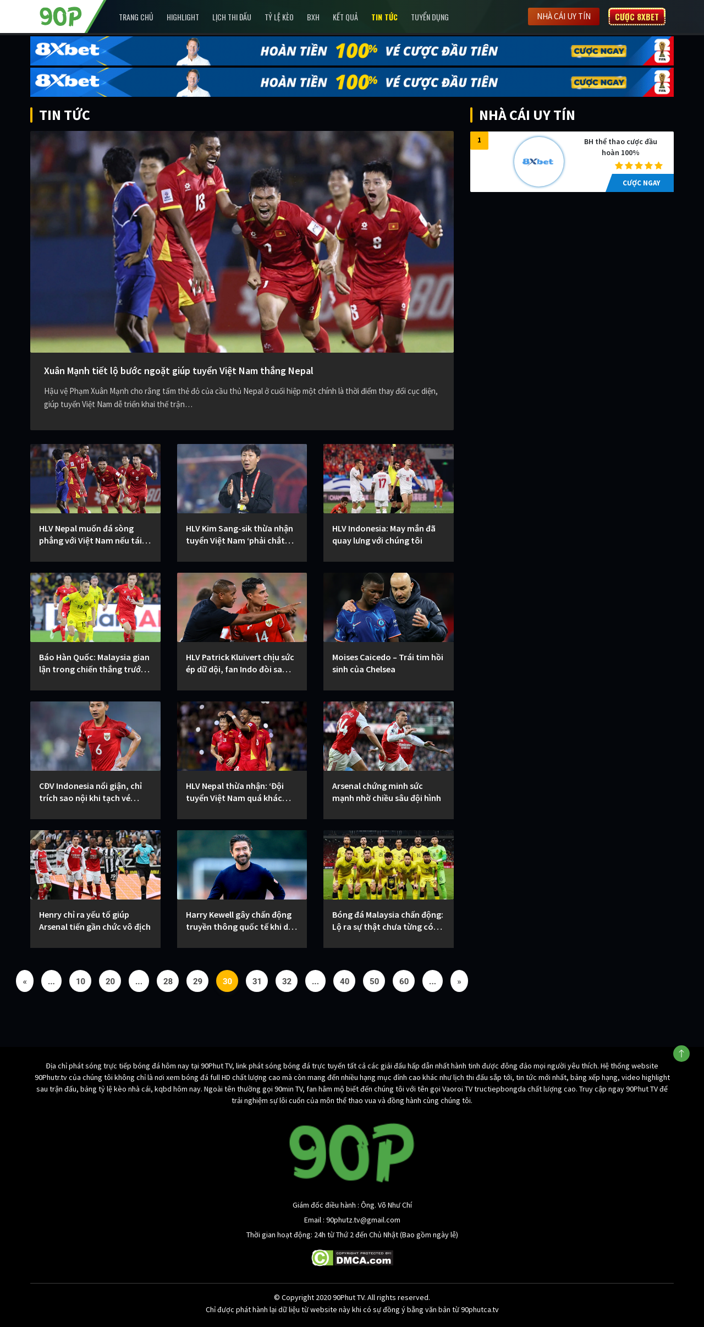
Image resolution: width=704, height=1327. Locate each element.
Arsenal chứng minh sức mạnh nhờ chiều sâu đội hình (386, 791)
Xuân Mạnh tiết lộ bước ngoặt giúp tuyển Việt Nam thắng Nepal (179, 370)
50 (374, 981)
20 (110, 981)
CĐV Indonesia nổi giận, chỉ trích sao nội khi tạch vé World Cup (90, 792)
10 (80, 981)
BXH (313, 17)
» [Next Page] (459, 981)
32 (287, 981)
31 (257, 981)
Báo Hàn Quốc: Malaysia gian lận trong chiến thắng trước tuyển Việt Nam (94, 663)
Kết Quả (345, 17)
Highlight (183, 17)
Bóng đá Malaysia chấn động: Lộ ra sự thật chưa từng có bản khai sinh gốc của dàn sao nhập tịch (387, 921)
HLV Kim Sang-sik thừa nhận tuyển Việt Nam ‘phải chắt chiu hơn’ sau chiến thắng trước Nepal (239, 534)
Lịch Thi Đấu (231, 17)
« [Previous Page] (25, 981)
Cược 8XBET (637, 16)
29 (197, 981)
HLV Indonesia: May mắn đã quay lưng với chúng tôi (384, 534)
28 (168, 981)
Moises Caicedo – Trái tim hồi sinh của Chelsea (387, 663)
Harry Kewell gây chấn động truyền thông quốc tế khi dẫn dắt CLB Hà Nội (242, 921)
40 (344, 981)
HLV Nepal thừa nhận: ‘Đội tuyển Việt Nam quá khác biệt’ (235, 792)
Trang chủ (136, 17)
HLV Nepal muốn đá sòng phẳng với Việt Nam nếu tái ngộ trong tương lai (90, 534)
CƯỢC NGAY (641, 183)
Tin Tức (384, 17)
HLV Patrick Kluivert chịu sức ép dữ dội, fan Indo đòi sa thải (240, 663)
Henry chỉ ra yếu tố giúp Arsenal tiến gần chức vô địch (95, 920)
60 (404, 981)
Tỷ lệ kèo (279, 17)
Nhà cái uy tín (564, 16)
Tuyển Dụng (430, 17)
